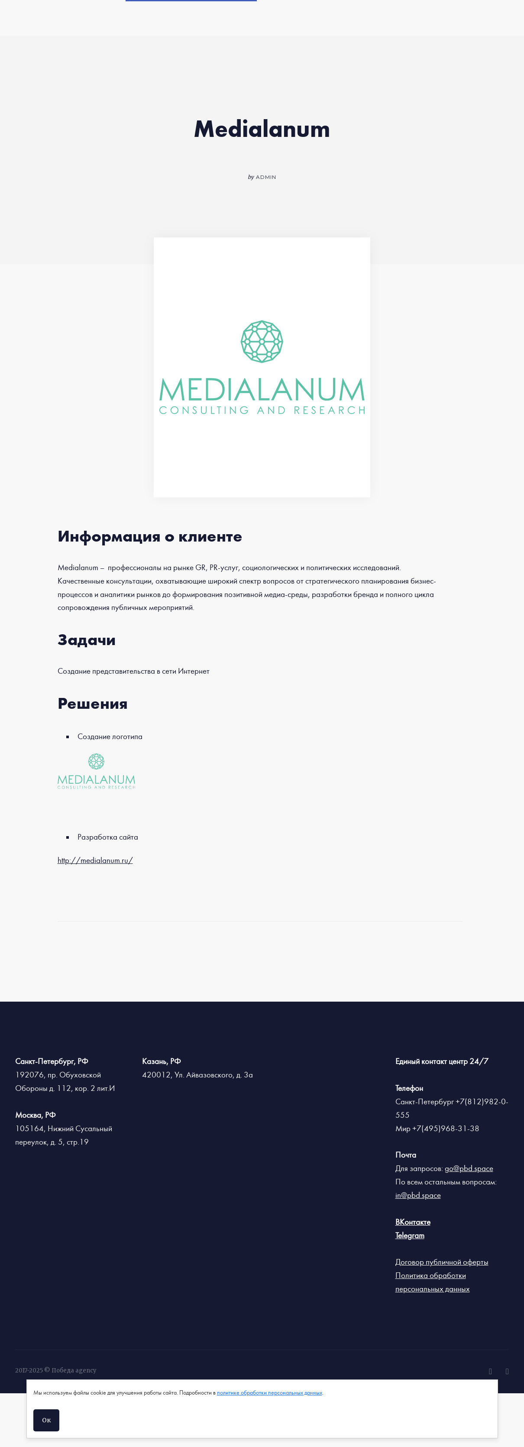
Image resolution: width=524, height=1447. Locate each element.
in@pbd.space (418, 1195)
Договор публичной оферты (441, 1262)
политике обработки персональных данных (269, 1392)
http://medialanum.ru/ (95, 860)
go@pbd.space (469, 1168)
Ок (46, 1420)
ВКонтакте (412, 1222)
